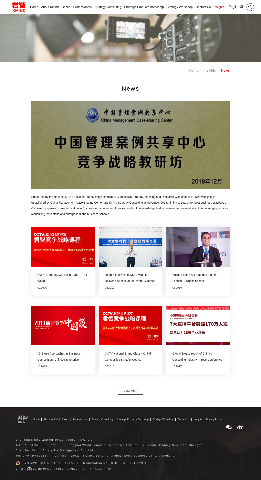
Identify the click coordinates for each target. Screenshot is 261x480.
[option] (130, 154)
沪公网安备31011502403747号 (56, 462)
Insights (219, 7)
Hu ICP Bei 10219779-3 (128, 462)
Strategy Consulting (108, 7)
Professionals (82, 7)
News (225, 70)
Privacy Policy (213, 419)
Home (34, 7)
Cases (66, 7)
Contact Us (203, 7)
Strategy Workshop (180, 7)
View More (130, 390)
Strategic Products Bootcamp (144, 7)
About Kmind (50, 7)
